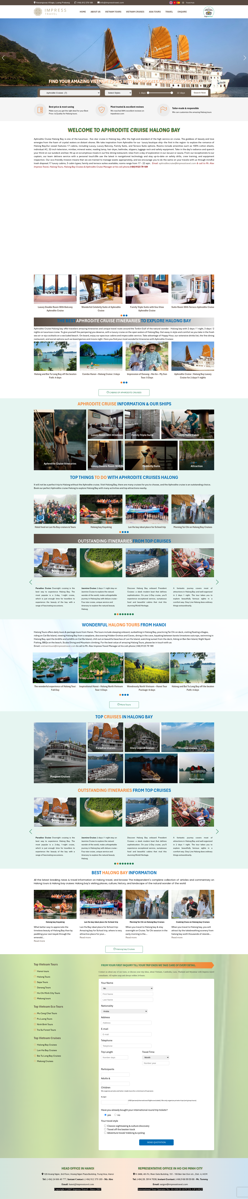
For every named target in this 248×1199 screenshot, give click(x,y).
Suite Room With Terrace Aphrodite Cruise (192, 307)
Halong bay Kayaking (101, 527)
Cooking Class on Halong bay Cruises (193, 922)
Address (105, 1017)
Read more (39, 940)
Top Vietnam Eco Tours (48, 1007)
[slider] (148, 93)
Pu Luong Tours (44, 1018)
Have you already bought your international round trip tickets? (134, 1110)
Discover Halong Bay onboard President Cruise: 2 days (147, 580)
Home (83, 11)
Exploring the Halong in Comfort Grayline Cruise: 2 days (193, 580)
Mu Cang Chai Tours (47, 1013)
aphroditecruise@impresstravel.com (177, 163)
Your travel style (109, 1121)
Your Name (107, 983)
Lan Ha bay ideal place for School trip (147, 527)
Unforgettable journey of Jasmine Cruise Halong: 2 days (101, 580)
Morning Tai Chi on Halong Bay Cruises (193, 527)
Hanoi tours (43, 971)
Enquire (182, 11)
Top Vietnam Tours (46, 964)
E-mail (105, 1029)
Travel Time (148, 1052)
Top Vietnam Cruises (47, 1038)
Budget (103, 1097)
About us (95, 11)
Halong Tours (43, 976)
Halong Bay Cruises (47, 1044)
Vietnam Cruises (135, 11)
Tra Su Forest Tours (46, 1029)
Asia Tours (155, 11)
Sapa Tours (42, 982)
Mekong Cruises (45, 1061)
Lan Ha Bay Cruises (47, 1050)
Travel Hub (190, 3)
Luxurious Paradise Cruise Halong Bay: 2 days (55, 580)
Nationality (107, 1005)
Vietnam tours (113, 11)
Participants (108, 1069)
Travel (169, 11)
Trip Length (107, 1052)
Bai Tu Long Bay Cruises (49, 1055)
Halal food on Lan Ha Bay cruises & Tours (55, 527)
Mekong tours (44, 998)
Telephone (107, 1040)
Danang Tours (44, 987)
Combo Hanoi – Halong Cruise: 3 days (101, 374)
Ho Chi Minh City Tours (48, 993)
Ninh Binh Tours (45, 1024)
